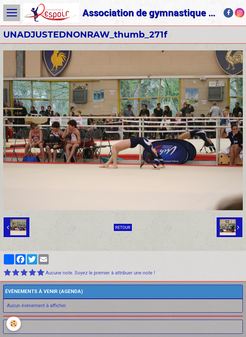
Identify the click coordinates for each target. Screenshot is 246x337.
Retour (122, 227)
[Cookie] (13, 323)
